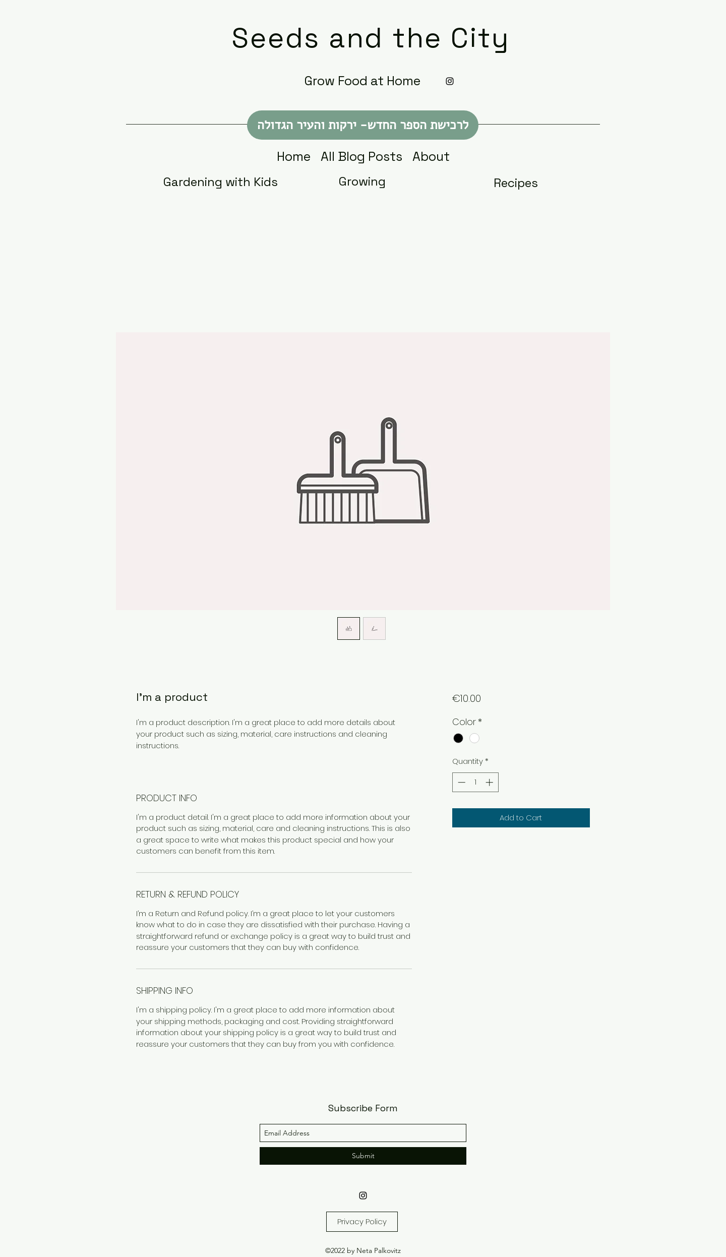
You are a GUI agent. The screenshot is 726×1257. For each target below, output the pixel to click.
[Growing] (362, 181)
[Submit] (363, 1156)
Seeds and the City (370, 37)
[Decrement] (460, 782)
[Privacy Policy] (362, 1222)
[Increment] (490, 782)
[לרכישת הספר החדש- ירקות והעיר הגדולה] (362, 125)
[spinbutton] (475, 782)
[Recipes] (516, 183)
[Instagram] (450, 81)
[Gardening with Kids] (220, 181)
